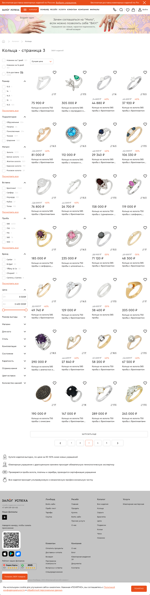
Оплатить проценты (54, 548)
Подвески (101, 525)
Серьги (100, 513)
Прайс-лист (51, 508)
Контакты (75, 568)
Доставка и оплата (54, 552)
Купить (74, 513)
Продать (75, 508)
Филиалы (94, 10)
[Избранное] (54, 72)
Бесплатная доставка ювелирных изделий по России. (28, 3)
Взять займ (50, 504)
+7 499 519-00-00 (10, 508)
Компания (83, 10)
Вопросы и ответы (54, 568)
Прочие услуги (78, 521)
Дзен (4, 517)
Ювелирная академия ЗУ (80, 558)
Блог (73, 552)
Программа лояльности (51, 562)
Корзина (133, 9)
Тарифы (49, 513)
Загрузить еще (89, 434)
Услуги (62, 10)
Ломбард (44, 10)
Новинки (101, 538)
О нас (73, 525)
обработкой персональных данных (44, 590)
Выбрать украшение (66, 3)
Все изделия (102, 504)
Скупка (49, 517)
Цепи (99, 521)
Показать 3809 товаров (14, 577)
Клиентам (72, 10)
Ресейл (53, 10)
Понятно (139, 589)
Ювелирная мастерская (133, 504)
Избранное (127, 9)
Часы (99, 534)
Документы (76, 564)
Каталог (33, 10)
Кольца (100, 508)
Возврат (49, 557)
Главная (4, 41)
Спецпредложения (54, 572)
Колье (100, 529)
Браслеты (101, 517)
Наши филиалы (9, 512)
